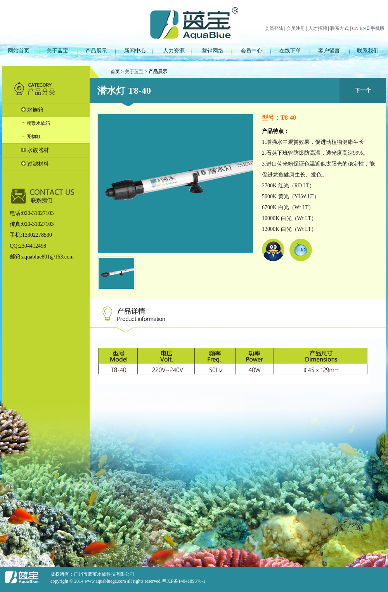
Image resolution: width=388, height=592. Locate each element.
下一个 (363, 90)
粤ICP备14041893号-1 (184, 581)
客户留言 (329, 50)
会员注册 (295, 28)
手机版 (376, 28)
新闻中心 (135, 50)
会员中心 (251, 50)
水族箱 (32, 110)
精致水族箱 (35, 123)
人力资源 (174, 50)
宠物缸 (31, 136)
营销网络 (212, 50)
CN (355, 28)
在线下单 (290, 50)
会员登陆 (274, 28)
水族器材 (35, 150)
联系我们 (368, 50)
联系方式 (339, 28)
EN (363, 28)
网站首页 (18, 50)
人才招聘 (317, 28)
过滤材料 (35, 164)
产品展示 (96, 50)
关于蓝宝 (57, 50)
